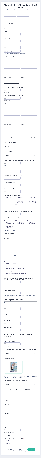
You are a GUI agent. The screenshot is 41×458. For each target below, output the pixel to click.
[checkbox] (9, 366)
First (5, 20)
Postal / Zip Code (7, 77)
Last (17, 20)
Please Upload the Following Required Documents (20, 286)
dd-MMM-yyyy (7, 92)
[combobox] (29, 75)
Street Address (7, 61)
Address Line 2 (7, 67)
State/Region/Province (25, 72)
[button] (31, 137)
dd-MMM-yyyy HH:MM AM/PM (10, 433)
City (4, 72)
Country (22, 77)
